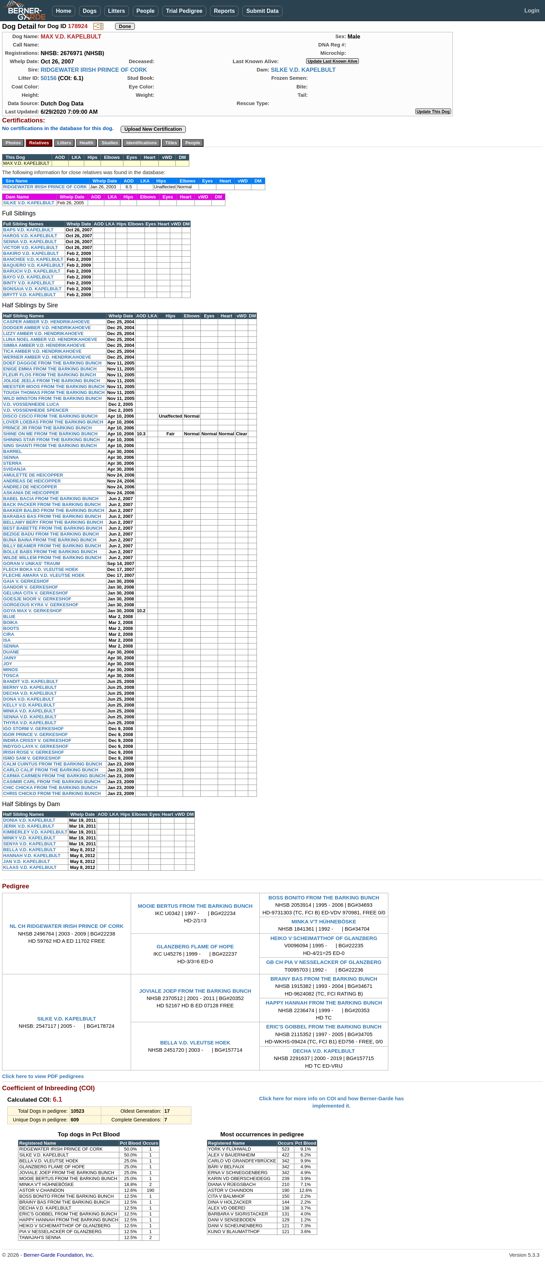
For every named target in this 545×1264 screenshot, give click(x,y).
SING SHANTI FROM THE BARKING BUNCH (50, 445)
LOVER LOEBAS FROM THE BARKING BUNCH (53, 422)
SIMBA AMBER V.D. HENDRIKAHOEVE (44, 345)
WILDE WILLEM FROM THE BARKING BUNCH (52, 557)
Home (63, 11)
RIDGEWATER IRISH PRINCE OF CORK (94, 70)
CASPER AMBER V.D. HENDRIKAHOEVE (46, 321)
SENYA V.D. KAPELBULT (29, 843)
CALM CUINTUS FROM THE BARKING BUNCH (52, 764)
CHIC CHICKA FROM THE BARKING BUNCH (50, 787)
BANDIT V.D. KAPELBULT (30, 681)
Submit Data (262, 11)
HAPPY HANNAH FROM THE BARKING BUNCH (324, 1003)
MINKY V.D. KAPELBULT (29, 837)
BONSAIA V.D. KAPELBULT (32, 288)
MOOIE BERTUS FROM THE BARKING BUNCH (195, 906)
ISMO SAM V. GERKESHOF (32, 758)
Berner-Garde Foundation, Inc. (59, 1255)
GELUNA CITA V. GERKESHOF (35, 593)
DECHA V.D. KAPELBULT (30, 693)
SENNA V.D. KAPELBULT (30, 241)
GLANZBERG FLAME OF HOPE (195, 946)
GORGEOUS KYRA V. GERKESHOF (40, 604)
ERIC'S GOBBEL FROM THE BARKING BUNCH (323, 1027)
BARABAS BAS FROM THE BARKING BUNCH (52, 516)
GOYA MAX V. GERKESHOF (32, 610)
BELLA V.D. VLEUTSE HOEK (195, 1042)
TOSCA (11, 675)
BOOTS (11, 628)
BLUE (9, 616)
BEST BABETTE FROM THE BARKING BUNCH (52, 528)
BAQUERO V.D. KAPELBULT (33, 265)
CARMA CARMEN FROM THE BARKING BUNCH (54, 775)
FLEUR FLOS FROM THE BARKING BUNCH (49, 374)
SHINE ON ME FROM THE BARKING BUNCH (50, 433)
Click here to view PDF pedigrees (43, 1076)
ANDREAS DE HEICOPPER (32, 481)
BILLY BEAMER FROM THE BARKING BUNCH (52, 545)
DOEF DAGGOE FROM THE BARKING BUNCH (52, 363)
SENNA (11, 457)
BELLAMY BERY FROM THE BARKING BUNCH (53, 522)
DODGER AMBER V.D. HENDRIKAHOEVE (47, 327)
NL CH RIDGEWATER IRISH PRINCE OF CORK (67, 926)
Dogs (90, 11)
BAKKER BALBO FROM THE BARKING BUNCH (53, 510)
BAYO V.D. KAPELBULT (28, 277)
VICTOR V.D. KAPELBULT (30, 247)
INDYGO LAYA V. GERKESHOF (35, 746)
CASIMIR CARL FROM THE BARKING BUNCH (52, 781)
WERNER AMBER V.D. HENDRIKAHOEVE (47, 357)
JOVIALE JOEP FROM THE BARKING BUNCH (195, 991)
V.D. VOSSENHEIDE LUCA (31, 404)
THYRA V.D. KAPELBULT (29, 722)
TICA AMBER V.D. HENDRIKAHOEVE (42, 351)
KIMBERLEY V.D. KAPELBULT (35, 832)
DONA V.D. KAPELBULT (28, 699)
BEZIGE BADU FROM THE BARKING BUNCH (51, 534)
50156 (49, 78)
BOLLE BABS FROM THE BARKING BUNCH (50, 551)
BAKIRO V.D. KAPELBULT (31, 253)
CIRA (8, 634)
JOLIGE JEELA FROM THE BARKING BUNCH (51, 380)
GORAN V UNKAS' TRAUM (31, 563)
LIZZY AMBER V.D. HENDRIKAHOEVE (43, 333)
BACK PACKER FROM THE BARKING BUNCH (52, 504)
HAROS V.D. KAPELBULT (30, 235)
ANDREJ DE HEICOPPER (30, 486)
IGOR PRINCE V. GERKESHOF (35, 734)
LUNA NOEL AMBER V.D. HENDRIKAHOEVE (50, 339)
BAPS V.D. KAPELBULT (28, 229)
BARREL (12, 451)
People (146, 11)
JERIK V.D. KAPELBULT (28, 826)
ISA (7, 640)
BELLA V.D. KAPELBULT (29, 849)
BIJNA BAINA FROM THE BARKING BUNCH (49, 540)
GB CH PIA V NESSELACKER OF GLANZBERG (324, 962)
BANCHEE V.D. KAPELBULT (33, 259)
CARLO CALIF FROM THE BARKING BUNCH (50, 769)
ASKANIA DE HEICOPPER (31, 492)
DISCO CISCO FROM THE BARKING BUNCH (50, 416)
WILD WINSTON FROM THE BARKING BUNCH (52, 398)
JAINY (9, 657)
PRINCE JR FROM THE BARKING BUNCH (47, 427)
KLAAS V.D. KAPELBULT (30, 867)
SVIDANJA (14, 469)
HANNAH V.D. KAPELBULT (31, 855)
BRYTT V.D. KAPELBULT (29, 294)
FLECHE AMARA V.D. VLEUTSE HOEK (44, 575)
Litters (116, 11)
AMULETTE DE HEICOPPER (33, 475)
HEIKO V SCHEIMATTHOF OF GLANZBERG (323, 938)
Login (531, 11)
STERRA (12, 463)
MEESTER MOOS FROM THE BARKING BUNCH (54, 386)
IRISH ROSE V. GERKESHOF (33, 752)
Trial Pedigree (184, 11)
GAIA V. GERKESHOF (26, 581)
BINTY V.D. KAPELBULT (28, 282)
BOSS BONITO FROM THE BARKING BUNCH (323, 897)
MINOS (10, 669)
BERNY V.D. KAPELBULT (30, 687)
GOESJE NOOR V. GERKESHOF (37, 598)
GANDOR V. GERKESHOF (30, 587)
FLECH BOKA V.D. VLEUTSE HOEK (40, 569)
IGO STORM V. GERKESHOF (33, 728)
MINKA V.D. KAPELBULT (29, 711)
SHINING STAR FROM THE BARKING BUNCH (51, 439)
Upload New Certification (153, 129)
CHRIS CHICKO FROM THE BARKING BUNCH (52, 793)
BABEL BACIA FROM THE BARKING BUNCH (50, 498)
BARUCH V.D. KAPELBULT (31, 271)
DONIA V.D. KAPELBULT (29, 820)
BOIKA (10, 622)
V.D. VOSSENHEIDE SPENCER (35, 410)
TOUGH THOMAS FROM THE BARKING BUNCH (54, 392)
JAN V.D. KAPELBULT (26, 861)
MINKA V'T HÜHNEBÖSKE (324, 921)
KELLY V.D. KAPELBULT (29, 705)
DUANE (11, 652)
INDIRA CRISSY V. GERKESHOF (37, 740)
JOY (7, 663)
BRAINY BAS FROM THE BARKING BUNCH (323, 979)
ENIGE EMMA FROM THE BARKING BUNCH (50, 368)
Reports (224, 11)
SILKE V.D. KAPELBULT (303, 70)
